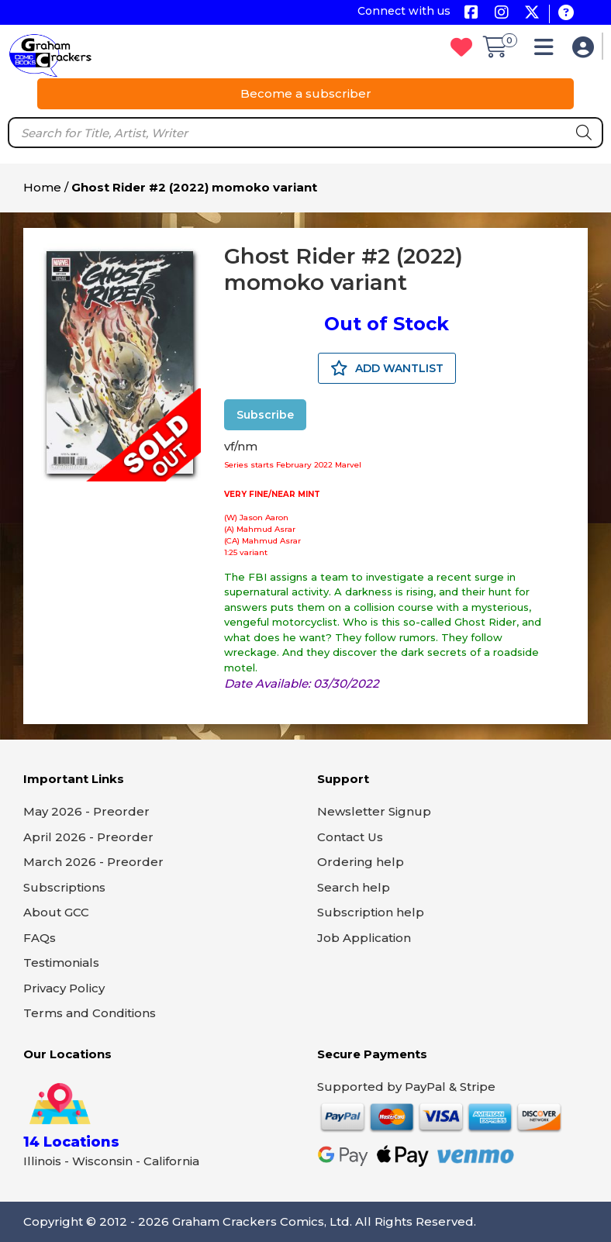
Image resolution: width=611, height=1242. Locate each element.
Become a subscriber (305, 93)
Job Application (364, 937)
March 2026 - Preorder (93, 861)
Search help (353, 887)
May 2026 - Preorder (86, 811)
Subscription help (370, 912)
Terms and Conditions (89, 1013)
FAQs (39, 937)
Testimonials (61, 962)
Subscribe (265, 415)
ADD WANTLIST (387, 368)
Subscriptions (64, 887)
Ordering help (360, 861)
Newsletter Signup (374, 811)
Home (42, 187)
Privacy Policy (64, 988)
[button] (547, 50)
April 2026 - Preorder (88, 837)
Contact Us (350, 837)
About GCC (56, 912)
